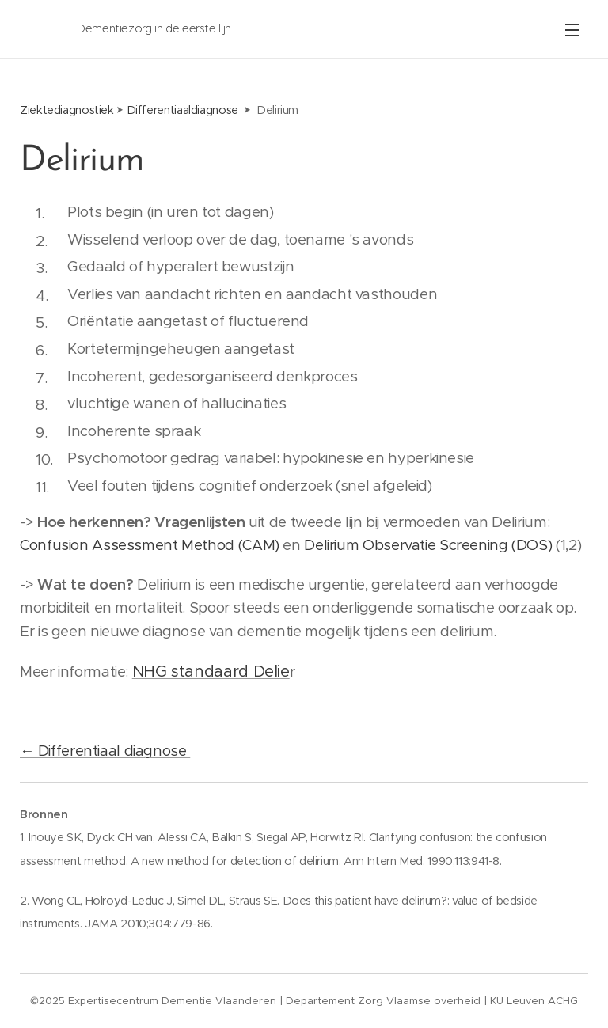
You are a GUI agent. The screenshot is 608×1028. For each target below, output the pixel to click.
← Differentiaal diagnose (105, 751)
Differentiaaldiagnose (186, 110)
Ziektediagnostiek (68, 110)
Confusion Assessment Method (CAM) (149, 545)
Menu (572, 30)
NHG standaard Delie (211, 671)
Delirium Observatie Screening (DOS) (427, 545)
